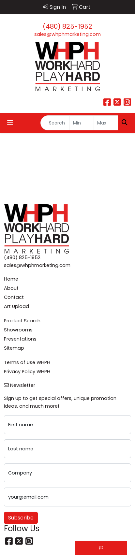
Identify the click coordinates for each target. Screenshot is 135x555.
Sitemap (14, 348)
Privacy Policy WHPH (27, 371)
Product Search (22, 320)
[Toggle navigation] (10, 122)
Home (11, 279)
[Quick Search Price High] (106, 122)
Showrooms (18, 330)
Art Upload (16, 306)
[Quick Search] (55, 122)
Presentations (20, 339)
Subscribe (21, 517)
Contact (14, 297)
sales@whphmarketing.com (67, 34)
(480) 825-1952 (67, 26)
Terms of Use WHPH (27, 362)
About (11, 288)
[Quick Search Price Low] (81, 122)
